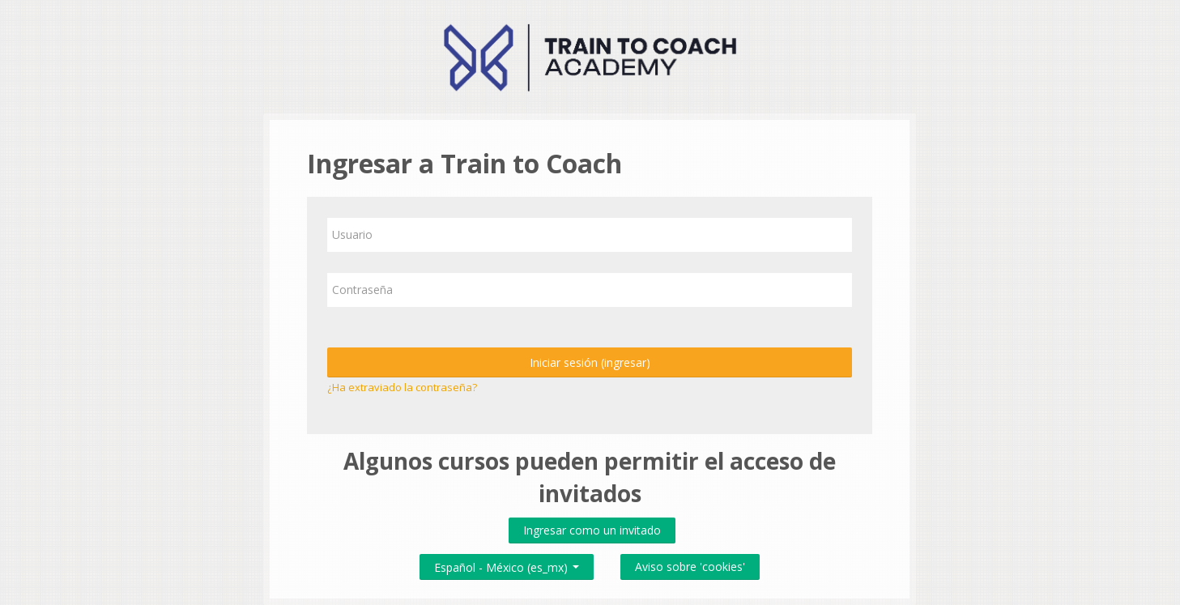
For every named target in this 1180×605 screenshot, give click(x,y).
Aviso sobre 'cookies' (690, 566)
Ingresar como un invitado (592, 530)
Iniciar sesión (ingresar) (590, 362)
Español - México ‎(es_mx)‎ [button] (506, 564)
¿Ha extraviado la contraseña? (402, 387)
